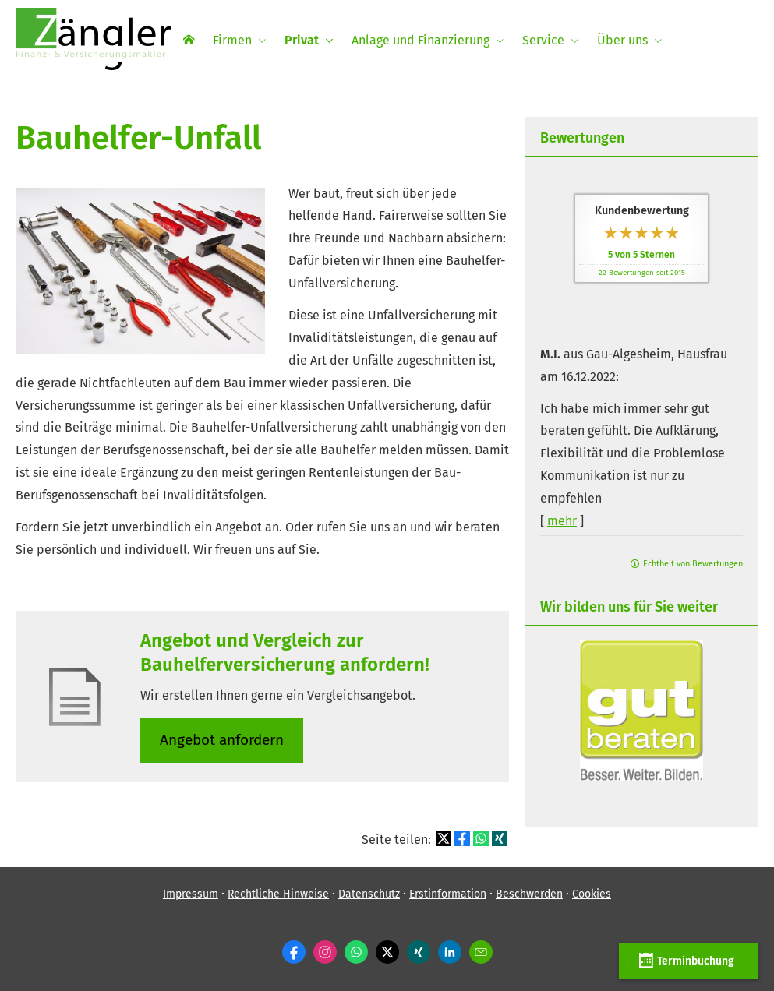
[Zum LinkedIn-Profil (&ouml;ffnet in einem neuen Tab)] (449, 952)
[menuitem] (188, 39)
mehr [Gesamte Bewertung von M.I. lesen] (562, 520)
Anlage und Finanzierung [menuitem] (420, 40)
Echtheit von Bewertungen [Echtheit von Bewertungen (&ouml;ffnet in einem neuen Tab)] (693, 564)
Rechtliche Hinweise (278, 894)
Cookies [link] (591, 894)
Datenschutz (369, 894)
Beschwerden (529, 894)
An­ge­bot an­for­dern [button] (222, 740)
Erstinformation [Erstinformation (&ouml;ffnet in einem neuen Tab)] (447, 894)
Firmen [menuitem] (232, 40)
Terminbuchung (688, 960)
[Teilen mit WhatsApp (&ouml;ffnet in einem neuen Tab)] (481, 838)
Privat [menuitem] (302, 40)
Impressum (190, 894)
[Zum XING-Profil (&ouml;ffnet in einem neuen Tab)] (418, 952)
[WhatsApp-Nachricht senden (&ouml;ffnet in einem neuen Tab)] (356, 952)
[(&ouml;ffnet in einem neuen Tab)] (641, 776)
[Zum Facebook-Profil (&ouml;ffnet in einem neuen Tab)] (294, 952)
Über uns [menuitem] (622, 40)
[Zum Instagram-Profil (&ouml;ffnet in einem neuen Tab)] (325, 952)
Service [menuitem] (543, 40)
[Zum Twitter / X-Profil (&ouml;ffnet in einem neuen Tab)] (387, 952)
